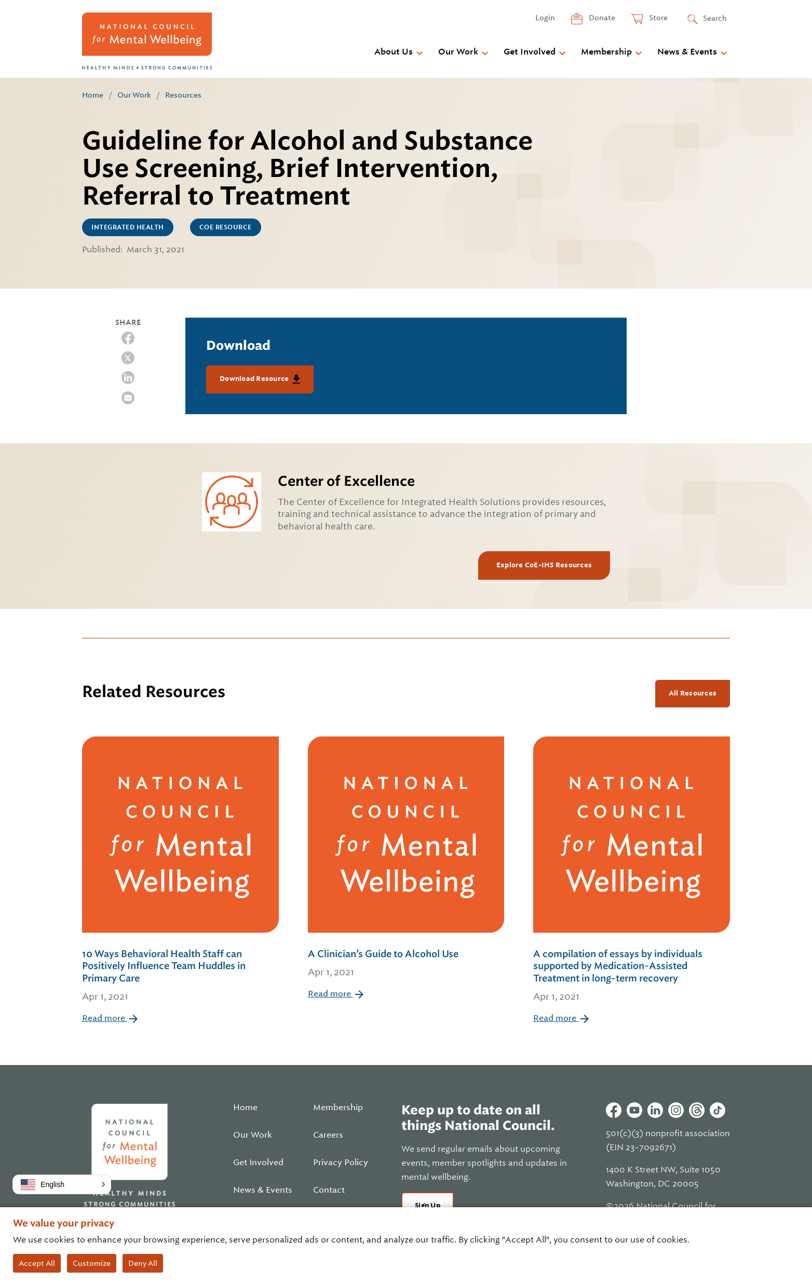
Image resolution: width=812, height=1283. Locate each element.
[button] (62, 1184)
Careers (328, 1135)
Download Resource (255, 378)
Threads (697, 1110)
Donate (601, 17)
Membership (606, 52)
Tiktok (717, 1110)
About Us (393, 52)
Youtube (634, 1110)
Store (657, 17)
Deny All (142, 1263)
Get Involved (530, 52)
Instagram (676, 1110)
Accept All (37, 1263)
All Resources (692, 693)
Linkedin (655, 1110)
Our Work (458, 52)
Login (545, 17)
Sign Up (427, 1205)
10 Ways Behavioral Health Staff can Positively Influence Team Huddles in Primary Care (180, 976)
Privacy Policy (340, 1162)
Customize (92, 1263)
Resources (183, 95)
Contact (329, 1190)
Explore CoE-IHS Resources (544, 565)
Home (92, 95)
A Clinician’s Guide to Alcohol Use (406, 964)
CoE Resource (225, 227)
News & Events (687, 52)
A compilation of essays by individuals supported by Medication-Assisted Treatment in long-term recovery (631, 976)
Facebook (613, 1110)
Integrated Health (127, 227)
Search (715, 18)
